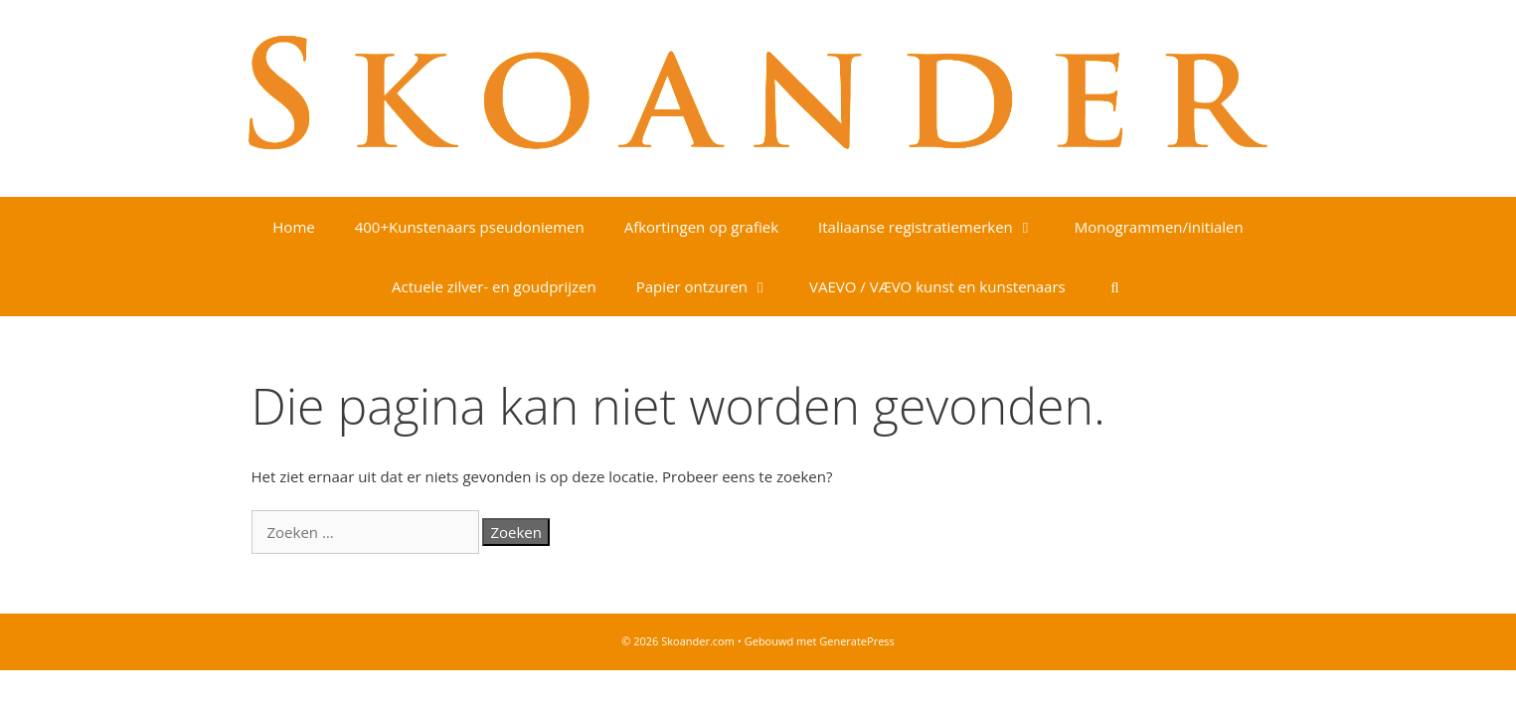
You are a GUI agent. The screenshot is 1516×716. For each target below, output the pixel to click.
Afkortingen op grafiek (701, 227)
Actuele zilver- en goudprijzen (494, 286)
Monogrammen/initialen (1159, 227)
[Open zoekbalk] (1115, 286)
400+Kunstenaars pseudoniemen (470, 227)
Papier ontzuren (712, 286)
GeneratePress (857, 640)
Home (293, 227)
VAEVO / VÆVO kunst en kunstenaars (937, 286)
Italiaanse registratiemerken (936, 227)
